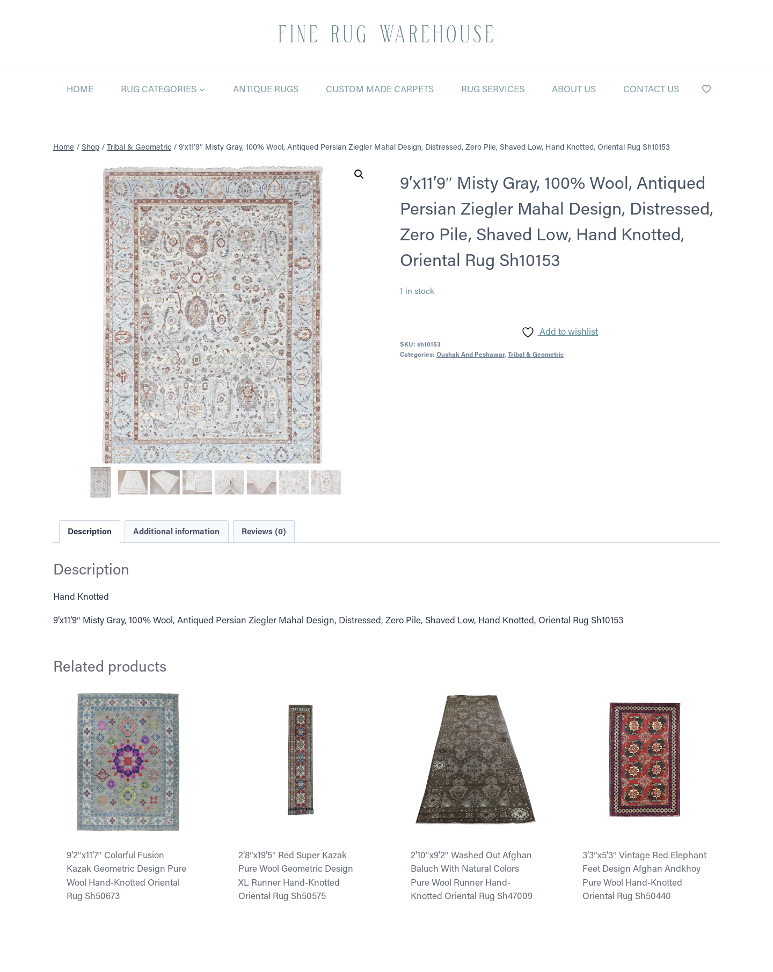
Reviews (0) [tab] (264, 531)
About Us (574, 88)
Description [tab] (90, 531)
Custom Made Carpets (380, 88)
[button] (359, 174)
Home (80, 88)
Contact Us (651, 88)
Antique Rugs (265, 88)
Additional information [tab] (176, 531)
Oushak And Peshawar (470, 354)
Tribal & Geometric (536, 354)
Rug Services (492, 88)
